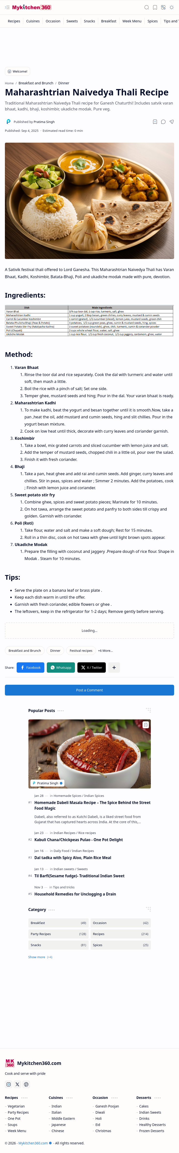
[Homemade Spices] (69, 795)
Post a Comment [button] (89, 690)
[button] (7, 7)
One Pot (14, 1118)
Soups (12, 1124)
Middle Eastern (63, 1118)
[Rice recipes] (87, 833)
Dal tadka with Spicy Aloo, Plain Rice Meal (73, 857)
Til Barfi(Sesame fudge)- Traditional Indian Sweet (80, 875)
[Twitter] (17, 1084)
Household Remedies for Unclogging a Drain (75, 894)
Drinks (144, 1118)
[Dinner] (55, 650)
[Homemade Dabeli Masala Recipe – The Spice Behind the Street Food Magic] (89, 754)
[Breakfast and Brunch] (25, 650)
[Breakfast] (108, 21)
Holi (98, 1118)
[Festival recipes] (81, 650)
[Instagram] (8, 1084)
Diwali (100, 1112)
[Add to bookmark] (146, 724)
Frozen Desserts (151, 1130)
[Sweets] (72, 21)
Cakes (144, 1106)
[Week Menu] (132, 21)
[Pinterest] (26, 1084)
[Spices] (153, 21)
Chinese (58, 1130)
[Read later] (155, 121)
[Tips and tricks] (64, 887)
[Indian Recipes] (65, 833)
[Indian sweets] (65, 869)
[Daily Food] (62, 851)
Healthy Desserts (152, 1124)
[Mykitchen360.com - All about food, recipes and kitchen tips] (31, 7)
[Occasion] (53, 21)
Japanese (59, 1124)
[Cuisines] (33, 21)
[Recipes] (14, 21)
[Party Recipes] (58, 934)
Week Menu (17, 1130)
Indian (57, 1106)
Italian (56, 1112)
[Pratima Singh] (34, 122)
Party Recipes (18, 1112)
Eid (97, 1124)
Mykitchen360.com (35, 1143)
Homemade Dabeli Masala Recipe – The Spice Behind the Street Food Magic (93, 805)
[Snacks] (89, 21)
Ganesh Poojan (107, 1106)
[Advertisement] (89, 43)
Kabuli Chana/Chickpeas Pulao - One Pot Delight (79, 839)
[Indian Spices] (94, 795)
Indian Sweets (150, 1112)
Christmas (103, 1130)
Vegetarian (16, 1106)
